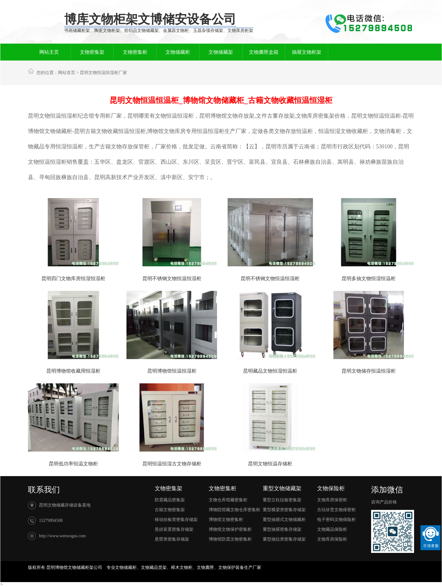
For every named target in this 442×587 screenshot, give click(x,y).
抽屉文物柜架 (306, 52)
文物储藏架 (220, 52)
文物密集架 (92, 52)
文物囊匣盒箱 (263, 52)
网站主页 (49, 52)
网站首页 (66, 72)
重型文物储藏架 (282, 488)
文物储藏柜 (177, 52)
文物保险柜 (331, 488)
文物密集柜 (135, 52)
